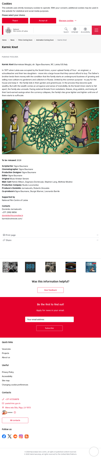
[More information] (15, 412)
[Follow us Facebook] (4, 436)
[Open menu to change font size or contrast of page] (85, 30)
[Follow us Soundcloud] (15, 436)
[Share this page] (50, 240)
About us (6, 357)
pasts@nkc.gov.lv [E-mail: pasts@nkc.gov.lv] (12, 403)
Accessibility (7, 376)
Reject (15, 20)
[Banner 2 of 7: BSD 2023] (30, 267)
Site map (6, 380)
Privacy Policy (8, 372)
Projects (5, 353)
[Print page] (50, 235)
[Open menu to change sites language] (75, 30)
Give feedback (50, 290)
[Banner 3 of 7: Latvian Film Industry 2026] (50, 267)
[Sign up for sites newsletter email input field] (49, 319)
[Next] (96, 267)
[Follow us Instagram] (21, 436)
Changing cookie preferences (15, 384)
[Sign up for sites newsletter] (49, 328)
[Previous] (5, 267)
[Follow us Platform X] (10, 436)
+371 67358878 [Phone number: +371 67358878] (12, 399)
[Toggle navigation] (96, 30)
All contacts (15, 420)
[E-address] (7, 412)
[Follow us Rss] (27, 436)
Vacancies (6, 349)
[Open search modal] (66, 30)
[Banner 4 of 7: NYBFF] (70, 267)
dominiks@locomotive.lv (12, 215)
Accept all (43, 20)
